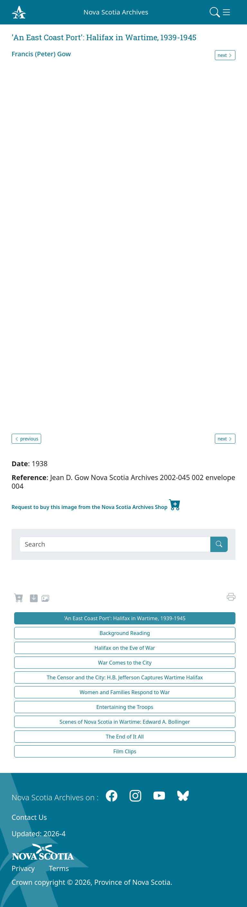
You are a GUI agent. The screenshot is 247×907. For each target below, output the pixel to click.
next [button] (225, 55)
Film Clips (124, 751)
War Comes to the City (125, 662)
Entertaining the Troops (124, 707)
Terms (59, 868)
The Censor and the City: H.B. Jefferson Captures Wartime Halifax (125, 677)
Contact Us (29, 817)
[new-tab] (34, 599)
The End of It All (125, 736)
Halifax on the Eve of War (125, 647)
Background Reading (125, 633)
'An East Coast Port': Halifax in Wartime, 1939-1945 (125, 618)
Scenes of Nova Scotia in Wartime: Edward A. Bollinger (124, 721)
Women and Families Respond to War (125, 692)
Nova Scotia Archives (116, 11)
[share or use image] (45, 599)
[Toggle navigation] (220, 12)
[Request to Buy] (18, 599)
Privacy (23, 868)
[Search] (115, 544)
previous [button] (26, 439)
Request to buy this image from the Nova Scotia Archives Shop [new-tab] (96, 504)
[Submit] (219, 544)
